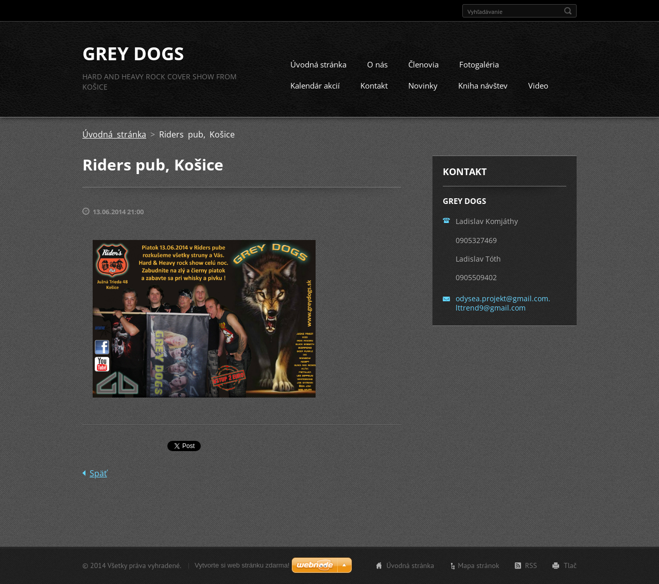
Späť (98, 473)
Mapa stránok (478, 565)
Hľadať (568, 10)
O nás (377, 65)
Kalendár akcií (315, 86)
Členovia (423, 65)
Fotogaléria (479, 65)
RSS (531, 565)
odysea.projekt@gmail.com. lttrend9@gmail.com (503, 303)
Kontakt (374, 86)
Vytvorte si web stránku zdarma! (242, 565)
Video (538, 86)
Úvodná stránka (318, 65)
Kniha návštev (483, 86)
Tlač (570, 565)
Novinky (423, 86)
